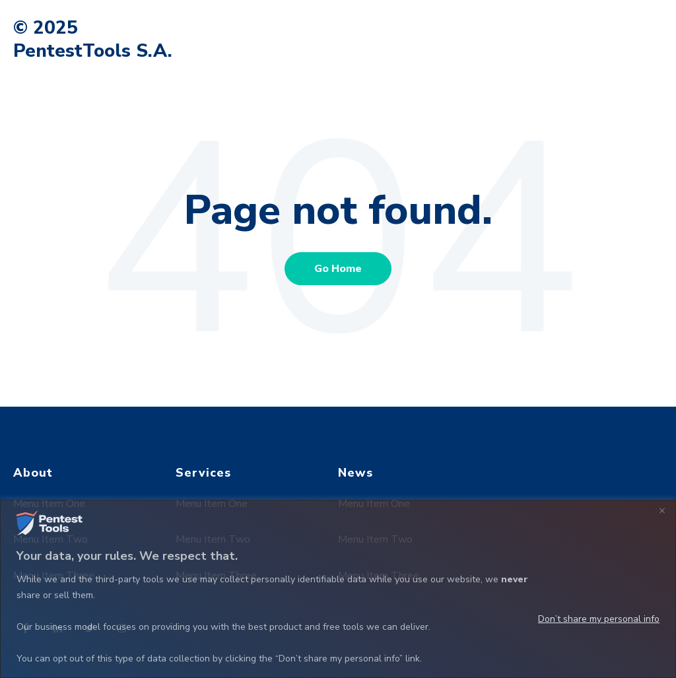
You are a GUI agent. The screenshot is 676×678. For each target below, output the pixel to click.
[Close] (662, 511)
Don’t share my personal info (598, 619)
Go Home (338, 268)
